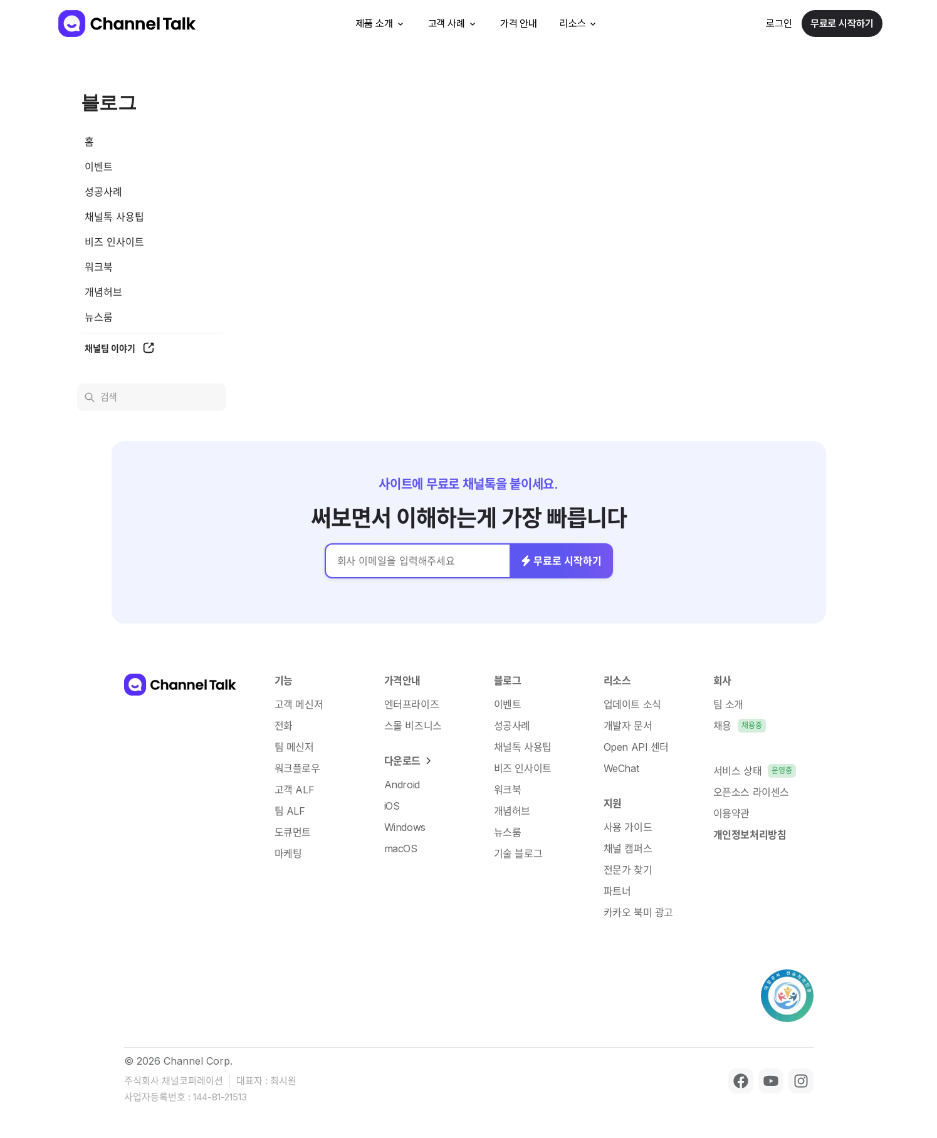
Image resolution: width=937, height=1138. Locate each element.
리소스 (579, 23)
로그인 (779, 23)
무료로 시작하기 (842, 23)
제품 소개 (380, 23)
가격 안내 (518, 23)
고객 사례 (453, 23)
